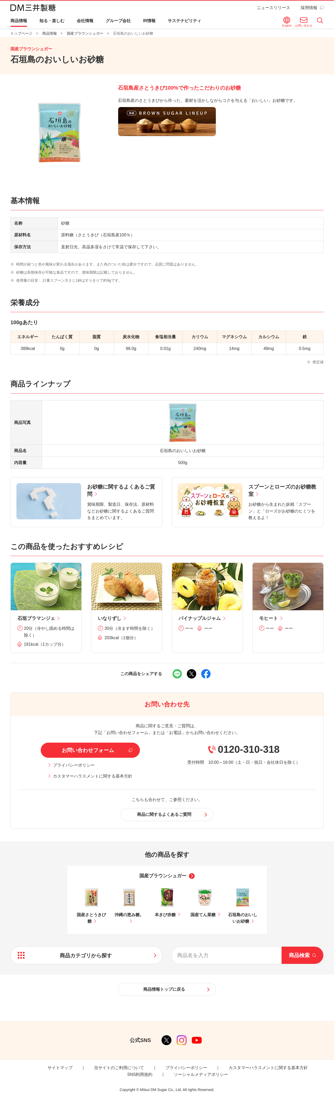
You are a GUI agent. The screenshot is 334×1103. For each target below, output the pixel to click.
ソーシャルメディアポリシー (201, 1074)
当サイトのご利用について (119, 1067)
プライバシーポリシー (74, 765)
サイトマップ (60, 1067)
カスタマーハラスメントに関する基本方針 (92, 776)
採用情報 (309, 7)
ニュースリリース (273, 7)
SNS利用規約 (140, 1074)
